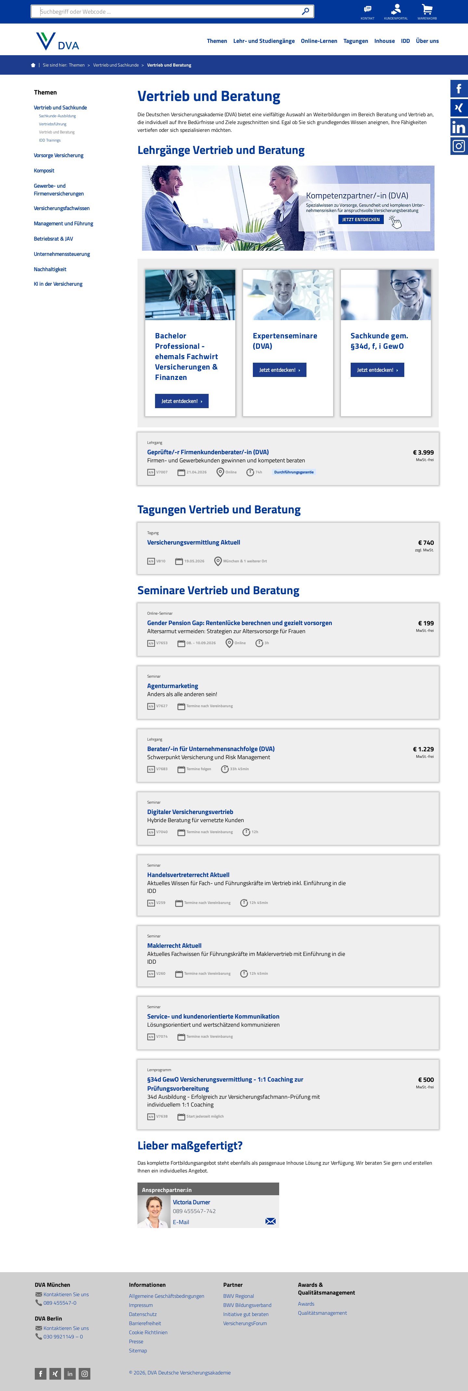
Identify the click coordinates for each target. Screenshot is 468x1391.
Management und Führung (63, 223)
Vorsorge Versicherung (58, 155)
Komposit (44, 170)
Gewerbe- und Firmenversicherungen (59, 189)
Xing (459, 108)
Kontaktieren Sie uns (66, 1294)
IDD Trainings (50, 140)
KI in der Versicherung (58, 284)
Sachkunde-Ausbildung (57, 116)
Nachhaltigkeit (50, 269)
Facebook (459, 88)
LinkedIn (459, 127)
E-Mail (224, 1222)
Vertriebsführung (52, 124)
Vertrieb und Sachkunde (116, 64)
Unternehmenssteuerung (62, 254)
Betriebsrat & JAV (53, 239)
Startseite (33, 65)
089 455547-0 (60, 1303)
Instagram (459, 146)
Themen (77, 64)
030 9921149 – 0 (63, 1336)
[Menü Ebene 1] (217, 45)
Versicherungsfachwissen (62, 208)
